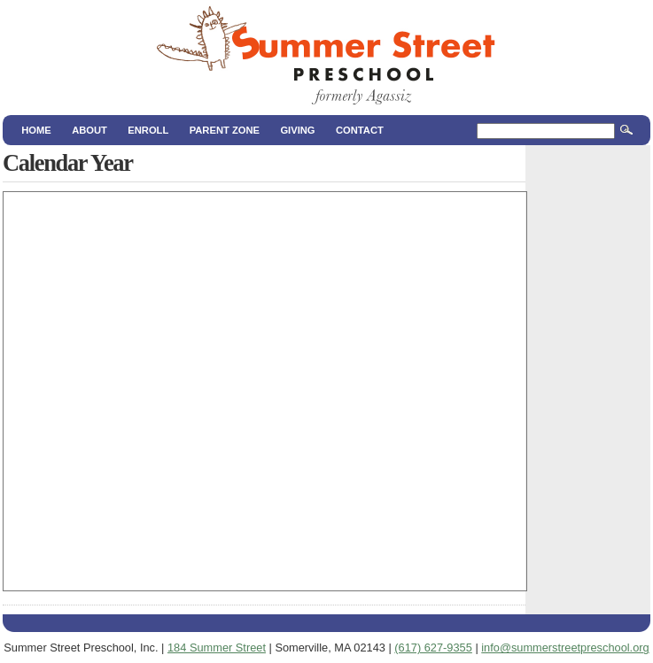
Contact (360, 130)
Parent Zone (225, 130)
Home (36, 130)
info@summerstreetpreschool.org (565, 647)
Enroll (148, 130)
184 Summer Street (216, 647)
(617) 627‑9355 (433, 647)
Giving (297, 130)
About (89, 130)
